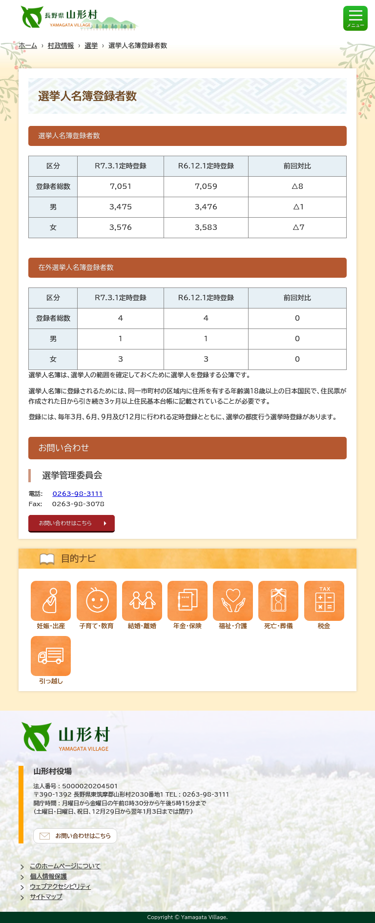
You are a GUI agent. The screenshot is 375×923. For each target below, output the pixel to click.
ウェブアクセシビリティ (60, 886)
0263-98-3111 (78, 494)
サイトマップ (46, 897)
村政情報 (61, 45)
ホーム (28, 45)
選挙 (91, 45)
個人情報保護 (48, 876)
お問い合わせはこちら (65, 523)
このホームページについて (65, 866)
